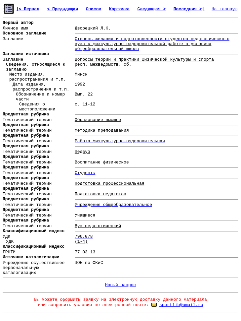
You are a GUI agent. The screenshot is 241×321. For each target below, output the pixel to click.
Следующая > (151, 9)
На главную (224, 9)
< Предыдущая (62, 9)
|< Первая (27, 9)
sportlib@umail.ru (181, 304)
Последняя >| (189, 9)
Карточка (119, 9)
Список (93, 9)
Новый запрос (120, 285)
